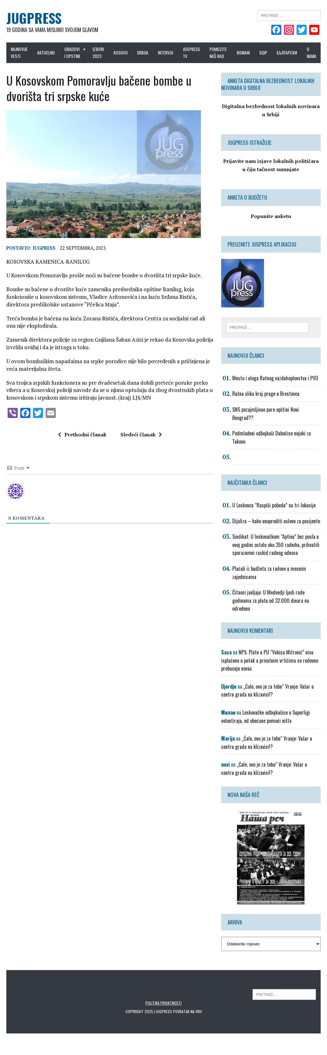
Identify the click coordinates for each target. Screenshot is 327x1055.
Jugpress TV (191, 52)
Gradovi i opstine (72, 52)
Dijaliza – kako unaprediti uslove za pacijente (276, 521)
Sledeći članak (141, 434)
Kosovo (120, 52)
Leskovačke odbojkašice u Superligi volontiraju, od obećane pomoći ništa (265, 716)
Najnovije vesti (19, 52)
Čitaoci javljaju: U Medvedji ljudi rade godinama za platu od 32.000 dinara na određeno (270, 600)
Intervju (165, 52)
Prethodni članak (82, 434)
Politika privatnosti (163, 1003)
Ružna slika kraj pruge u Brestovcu (265, 393)
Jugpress (44, 248)
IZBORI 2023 (98, 52)
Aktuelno (46, 52)
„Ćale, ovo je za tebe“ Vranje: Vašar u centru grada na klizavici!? (267, 690)
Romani (243, 52)
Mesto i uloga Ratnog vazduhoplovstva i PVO (275, 378)
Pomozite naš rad (218, 52)
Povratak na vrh (187, 1011)
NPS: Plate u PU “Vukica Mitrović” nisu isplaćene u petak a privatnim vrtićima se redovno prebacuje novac (269, 660)
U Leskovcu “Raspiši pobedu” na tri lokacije (274, 505)
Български (287, 52)
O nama (311, 52)
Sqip (263, 52)
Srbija (142, 52)
